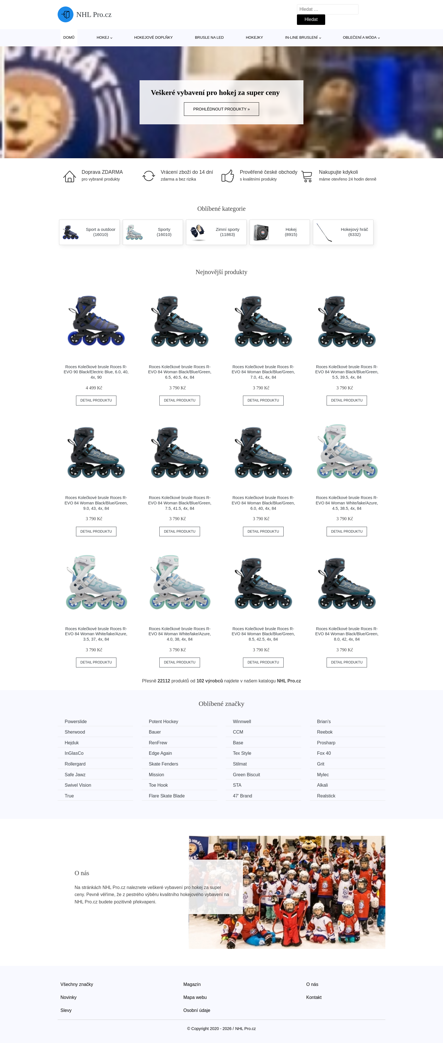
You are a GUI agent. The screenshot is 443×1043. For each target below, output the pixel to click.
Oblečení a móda (360, 37)
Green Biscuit (246, 774)
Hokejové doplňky (153, 37)
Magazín (192, 984)
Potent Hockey (163, 721)
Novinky (68, 997)
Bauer (155, 732)
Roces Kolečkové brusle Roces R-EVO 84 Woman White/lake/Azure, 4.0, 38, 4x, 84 (180, 633)
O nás (312, 984)
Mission (156, 774)
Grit (320, 764)
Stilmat (240, 764)
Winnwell (242, 721)
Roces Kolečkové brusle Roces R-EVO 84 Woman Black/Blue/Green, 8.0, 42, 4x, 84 (347, 633)
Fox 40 (324, 753)
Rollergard (75, 764)
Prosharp (326, 742)
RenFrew (158, 742)
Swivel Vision (78, 785)
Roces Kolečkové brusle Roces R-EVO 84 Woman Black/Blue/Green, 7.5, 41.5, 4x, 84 (179, 502)
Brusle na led (209, 37)
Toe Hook (158, 785)
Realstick (326, 795)
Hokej (103, 37)
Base (238, 742)
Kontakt (314, 997)
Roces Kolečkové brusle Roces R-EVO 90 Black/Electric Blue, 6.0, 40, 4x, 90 (96, 372)
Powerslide (76, 721)
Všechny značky (76, 984)
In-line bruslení (301, 37)
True (69, 795)
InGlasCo (74, 753)
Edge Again (160, 753)
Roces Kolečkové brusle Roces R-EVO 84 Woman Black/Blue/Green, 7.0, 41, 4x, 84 (263, 372)
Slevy (65, 1010)
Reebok (325, 732)
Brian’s (324, 721)
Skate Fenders (163, 764)
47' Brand (242, 795)
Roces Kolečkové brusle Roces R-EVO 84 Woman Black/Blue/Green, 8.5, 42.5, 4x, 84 (263, 633)
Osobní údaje (196, 1010)
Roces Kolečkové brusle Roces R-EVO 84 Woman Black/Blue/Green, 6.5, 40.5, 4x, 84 (179, 372)
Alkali (322, 785)
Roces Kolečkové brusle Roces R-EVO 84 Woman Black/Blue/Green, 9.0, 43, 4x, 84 (96, 502)
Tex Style (242, 753)
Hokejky (254, 37)
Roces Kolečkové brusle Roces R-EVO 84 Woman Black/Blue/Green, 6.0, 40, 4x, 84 (263, 502)
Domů (69, 37)
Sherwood (75, 732)
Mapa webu (195, 997)
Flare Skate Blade (167, 795)
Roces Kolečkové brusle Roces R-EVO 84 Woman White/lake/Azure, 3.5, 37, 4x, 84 (96, 633)
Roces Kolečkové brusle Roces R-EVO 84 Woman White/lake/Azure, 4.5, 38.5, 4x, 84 (347, 502)
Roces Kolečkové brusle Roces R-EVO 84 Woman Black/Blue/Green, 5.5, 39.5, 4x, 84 (347, 372)
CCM (238, 732)
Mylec (323, 774)
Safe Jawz (75, 774)
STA (237, 785)
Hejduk (72, 742)
